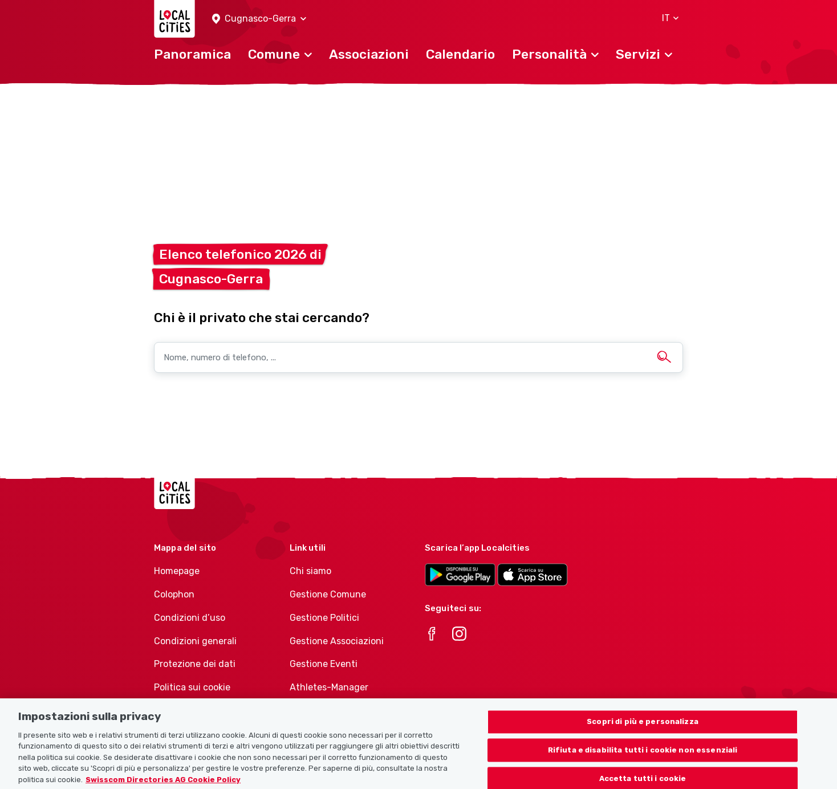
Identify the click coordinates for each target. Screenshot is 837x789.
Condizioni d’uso (189, 617)
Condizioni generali (195, 641)
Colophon (174, 594)
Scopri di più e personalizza (642, 731)
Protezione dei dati (194, 663)
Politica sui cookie (192, 687)
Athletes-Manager (329, 687)
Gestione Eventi (323, 663)
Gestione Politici (324, 617)
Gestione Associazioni (337, 641)
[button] (259, 19)
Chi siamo (310, 571)
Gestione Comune (328, 594)
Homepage (177, 571)
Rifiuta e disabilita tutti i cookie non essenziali (643, 760)
